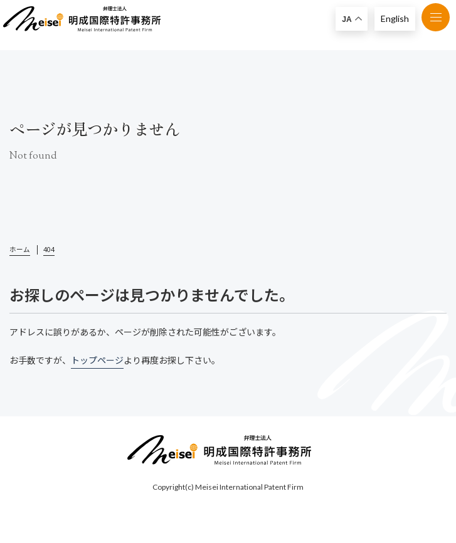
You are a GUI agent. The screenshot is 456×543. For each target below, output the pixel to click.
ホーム (19, 249)
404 (49, 249)
